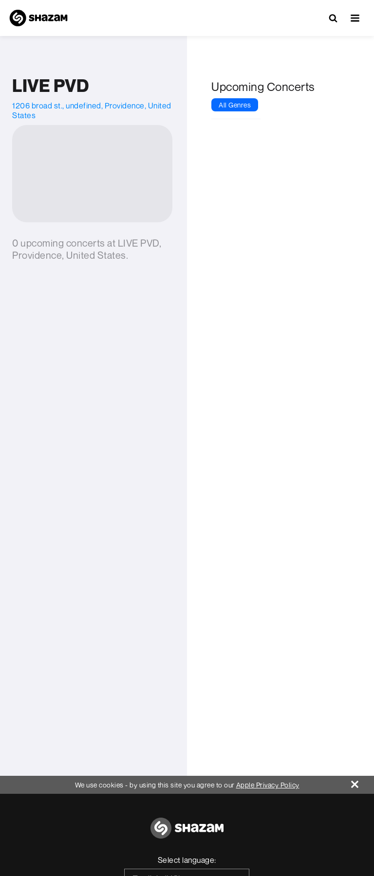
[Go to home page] (187, 833)
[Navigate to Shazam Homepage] (38, 18)
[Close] (362, 782)
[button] (355, 18)
